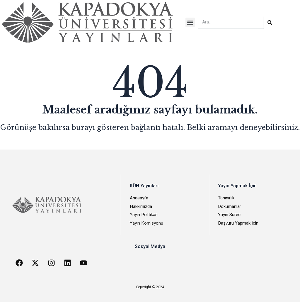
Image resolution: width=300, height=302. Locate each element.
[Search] (270, 22)
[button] (190, 22)
